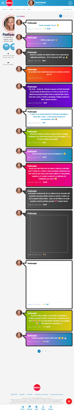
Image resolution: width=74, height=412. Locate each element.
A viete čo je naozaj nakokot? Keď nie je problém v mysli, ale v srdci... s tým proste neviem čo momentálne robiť (49, 116)
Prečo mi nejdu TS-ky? (49, 25)
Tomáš (24, 401)
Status (30, 29)
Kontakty (29, 394)
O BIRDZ (22, 394)
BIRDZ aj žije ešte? (49, 40)
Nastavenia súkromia (41, 394)
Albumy (17, 9)
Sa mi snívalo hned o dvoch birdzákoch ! (49, 154)
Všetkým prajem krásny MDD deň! (49, 338)
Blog (23, 9)
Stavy (11, 9)
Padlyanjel (40, 3)
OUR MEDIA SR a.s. (39, 398)
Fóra (28, 9)
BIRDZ (37, 387)
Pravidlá (56, 394)
